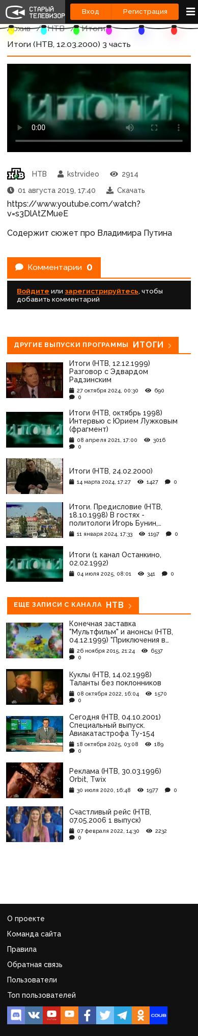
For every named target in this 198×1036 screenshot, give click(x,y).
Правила (22, 949)
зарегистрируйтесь (101, 291)
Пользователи (32, 980)
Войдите (33, 291)
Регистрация (145, 11)
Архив (19, 28)
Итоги (93, 28)
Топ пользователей (41, 995)
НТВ (56, 28)
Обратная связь (35, 964)
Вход (90, 11)
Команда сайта (34, 934)
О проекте (26, 919)
